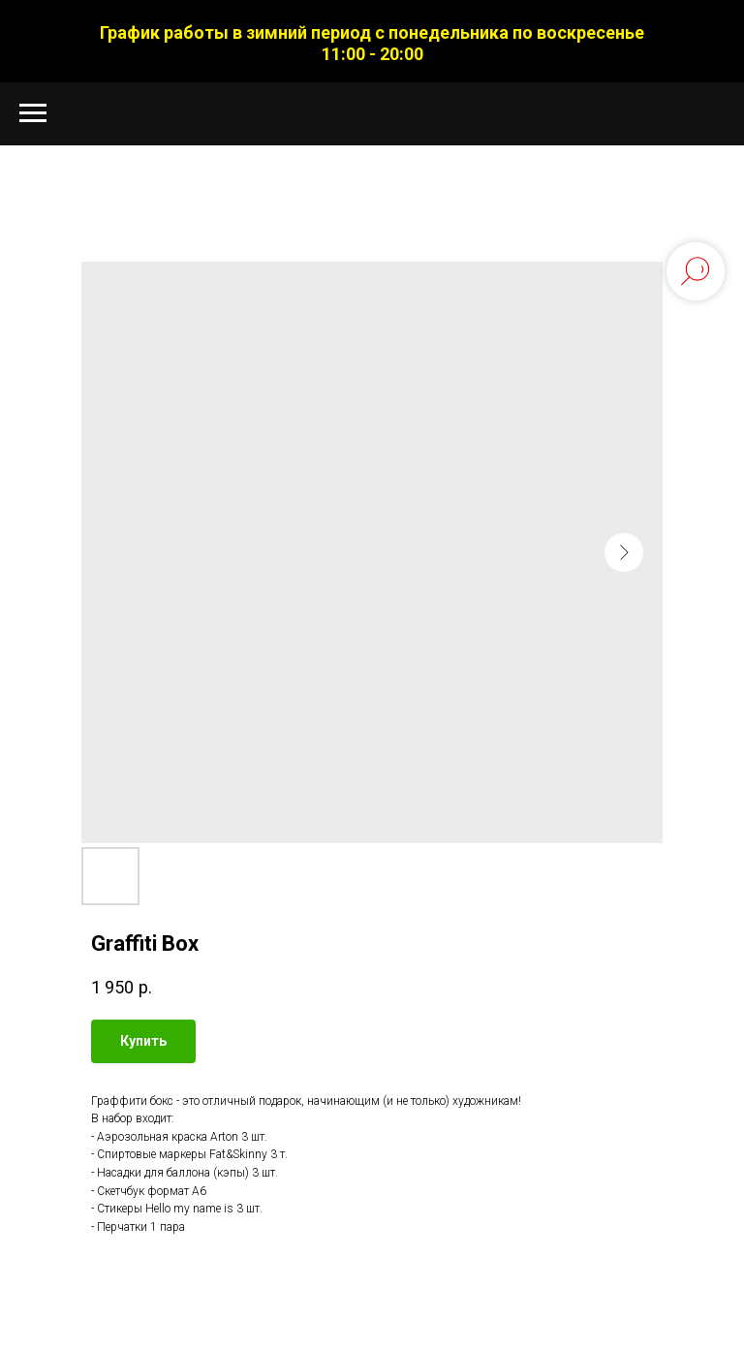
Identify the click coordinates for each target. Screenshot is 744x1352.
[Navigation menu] (32, 113)
